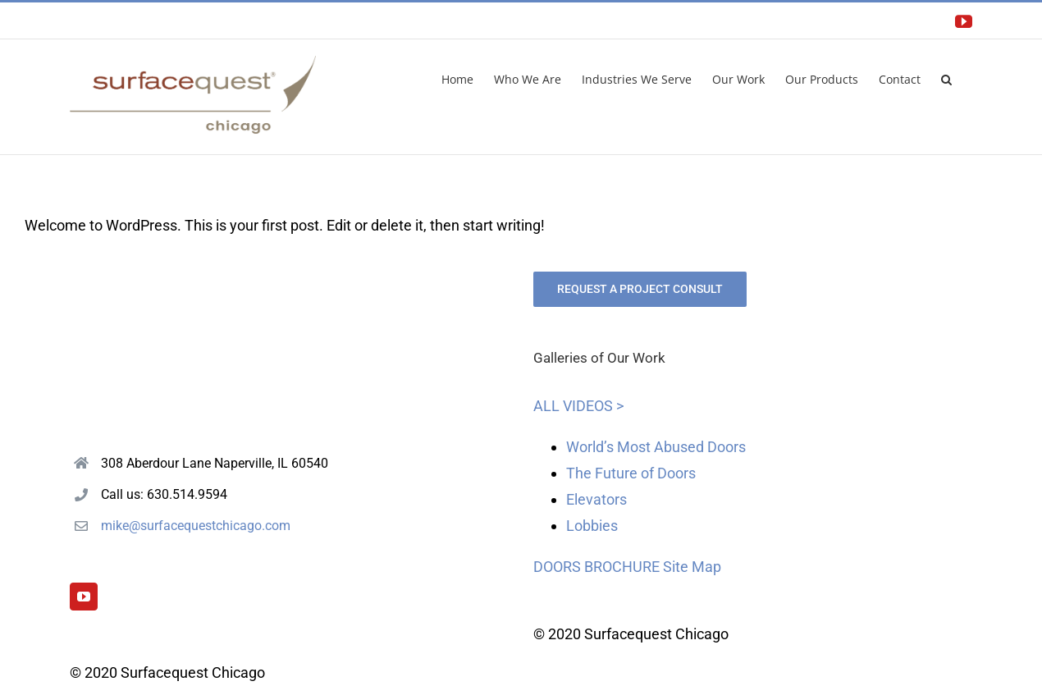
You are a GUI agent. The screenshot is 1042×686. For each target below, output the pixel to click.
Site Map (692, 566)
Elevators (596, 499)
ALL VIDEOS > (578, 405)
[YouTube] (84, 597)
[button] (946, 78)
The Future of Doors (631, 473)
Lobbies (592, 525)
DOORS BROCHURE (596, 566)
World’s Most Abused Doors (656, 446)
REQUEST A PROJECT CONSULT (640, 288)
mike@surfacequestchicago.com (195, 525)
